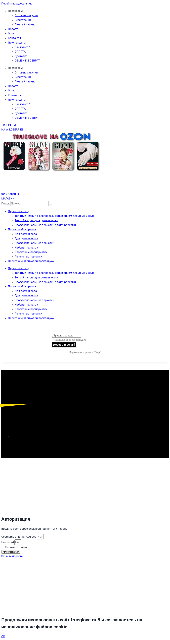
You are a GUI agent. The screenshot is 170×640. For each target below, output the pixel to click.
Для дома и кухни (26, 238)
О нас (11, 33)
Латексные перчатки (28, 256)
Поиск (5, 203)
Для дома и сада (26, 234)
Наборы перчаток (26, 247)
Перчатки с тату (18, 211)
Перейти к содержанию (17, 3)
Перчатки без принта (22, 229)
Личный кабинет (26, 24)
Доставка (21, 56)
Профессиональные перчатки (34, 243)
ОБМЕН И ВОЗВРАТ (27, 60)
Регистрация (23, 20)
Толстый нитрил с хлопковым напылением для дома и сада (54, 215)
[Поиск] (50, 204)
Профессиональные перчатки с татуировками (45, 225)
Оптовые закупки (26, 15)
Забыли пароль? (12, 556)
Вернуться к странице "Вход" (85, 352)
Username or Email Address (18, 536)
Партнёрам (15, 10)
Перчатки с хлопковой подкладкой (31, 261)
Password (7, 542)
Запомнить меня (15, 547)
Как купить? (23, 47)
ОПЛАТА (20, 51)
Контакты (14, 38)
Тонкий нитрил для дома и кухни (36, 220)
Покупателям (17, 42)
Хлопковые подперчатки (31, 252)
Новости (13, 29)
